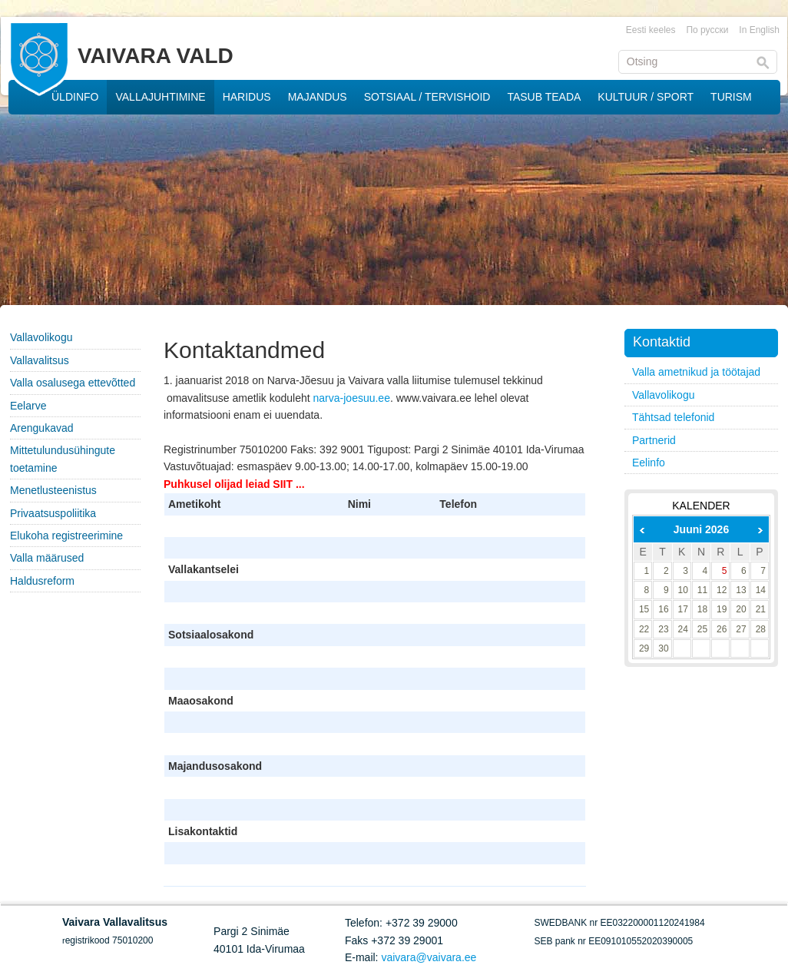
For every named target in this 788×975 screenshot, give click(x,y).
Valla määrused (47, 558)
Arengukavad (42, 428)
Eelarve (28, 406)
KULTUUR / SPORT (646, 97)
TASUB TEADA (544, 97)
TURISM (731, 97)
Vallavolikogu (41, 337)
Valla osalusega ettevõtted (72, 382)
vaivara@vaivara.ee (428, 957)
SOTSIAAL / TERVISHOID (427, 97)
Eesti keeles (651, 30)
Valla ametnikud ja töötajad (696, 372)
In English (759, 30)
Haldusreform (42, 581)
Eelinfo (648, 462)
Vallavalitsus (39, 360)
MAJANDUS (317, 97)
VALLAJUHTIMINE (160, 97)
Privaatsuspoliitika (53, 513)
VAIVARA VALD (155, 56)
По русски (707, 30)
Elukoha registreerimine (66, 535)
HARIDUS (247, 97)
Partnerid (654, 440)
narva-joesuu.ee (351, 398)
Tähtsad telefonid (673, 417)
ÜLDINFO (74, 97)
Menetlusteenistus (53, 490)
